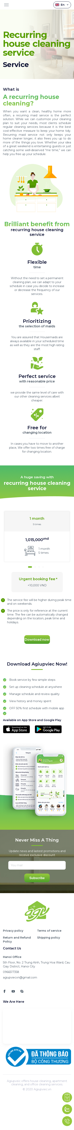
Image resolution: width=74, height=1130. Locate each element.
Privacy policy (13, 930)
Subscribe (37, 878)
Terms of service (49, 930)
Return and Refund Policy (17, 939)
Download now (37, 639)
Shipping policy (48, 937)
